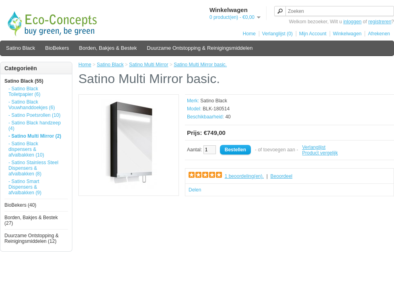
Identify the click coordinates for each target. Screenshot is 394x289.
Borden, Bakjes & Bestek (108, 48)
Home (249, 34)
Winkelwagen (347, 34)
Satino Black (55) (23, 81)
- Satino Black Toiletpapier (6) (24, 91)
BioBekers (57, 48)
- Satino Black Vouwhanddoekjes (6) (31, 104)
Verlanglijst (314, 147)
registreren (379, 21)
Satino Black (20, 48)
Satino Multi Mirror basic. (200, 64)
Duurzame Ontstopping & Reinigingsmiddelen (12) (31, 238)
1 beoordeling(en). (244, 176)
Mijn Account (312, 34)
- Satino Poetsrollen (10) (34, 115)
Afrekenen (379, 34)
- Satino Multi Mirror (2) (34, 136)
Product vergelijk (320, 153)
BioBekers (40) (20, 205)
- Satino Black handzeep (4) (34, 125)
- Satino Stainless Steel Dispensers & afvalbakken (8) (33, 168)
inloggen (352, 21)
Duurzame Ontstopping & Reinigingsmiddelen (199, 48)
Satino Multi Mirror (148, 64)
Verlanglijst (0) (277, 34)
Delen (195, 190)
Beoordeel (282, 176)
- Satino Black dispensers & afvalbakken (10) (26, 149)
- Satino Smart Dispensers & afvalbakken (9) (24, 187)
